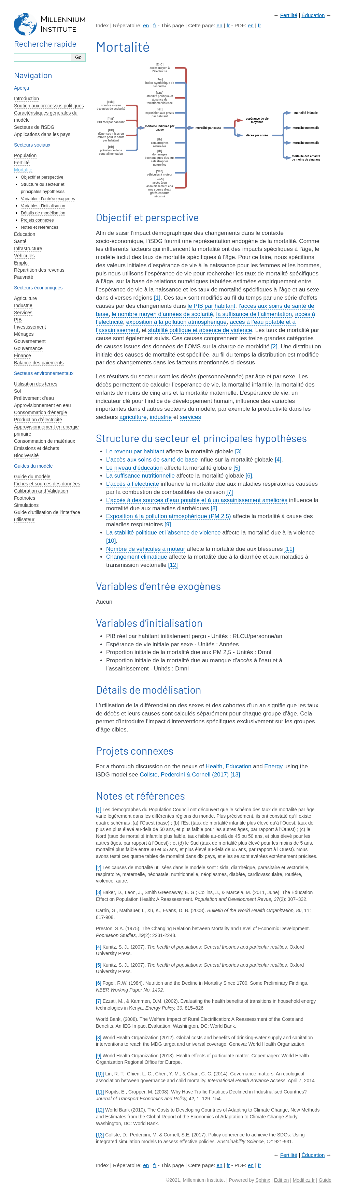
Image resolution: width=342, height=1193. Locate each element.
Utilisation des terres (35, 384)
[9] (168, 524)
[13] (235, 774)
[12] (172, 565)
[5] (236, 468)
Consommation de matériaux (44, 441)
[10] (111, 541)
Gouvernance (28, 348)
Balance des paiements (39, 362)
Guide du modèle (32, 476)
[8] (214, 508)
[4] (278, 459)
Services (23, 312)
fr (154, 25)
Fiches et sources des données (47, 483)
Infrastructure (28, 248)
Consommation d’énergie (40, 412)
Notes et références (39, 227)
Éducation (313, 15)
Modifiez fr (304, 1180)
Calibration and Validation (41, 491)
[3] (238, 451)
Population (25, 155)
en (146, 25)
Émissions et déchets (36, 448)
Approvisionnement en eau (42, 405)
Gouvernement (30, 341)
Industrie (23, 305)
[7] (229, 492)
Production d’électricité (38, 419)
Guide (325, 1180)
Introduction (26, 98)
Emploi (21, 263)
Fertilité (288, 15)
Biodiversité (26, 455)
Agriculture (25, 298)
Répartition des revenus (39, 270)
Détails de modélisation (43, 213)
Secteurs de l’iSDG (34, 127)
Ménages (24, 334)
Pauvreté (23, 277)
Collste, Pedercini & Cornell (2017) (184, 774)
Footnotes (24, 498)
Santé (20, 241)
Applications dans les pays (42, 134)
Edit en (281, 1180)
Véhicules (24, 255)
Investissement (30, 327)
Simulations (26, 505)
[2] (274, 346)
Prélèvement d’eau (34, 398)
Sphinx (262, 1180)
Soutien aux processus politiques (49, 105)
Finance (22, 355)
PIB (18, 319)
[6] (249, 475)
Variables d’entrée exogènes (48, 198)
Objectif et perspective (42, 177)
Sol (17, 391)
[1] (157, 298)
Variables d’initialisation (43, 205)
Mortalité (23, 169)
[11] (289, 549)
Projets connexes (37, 220)
